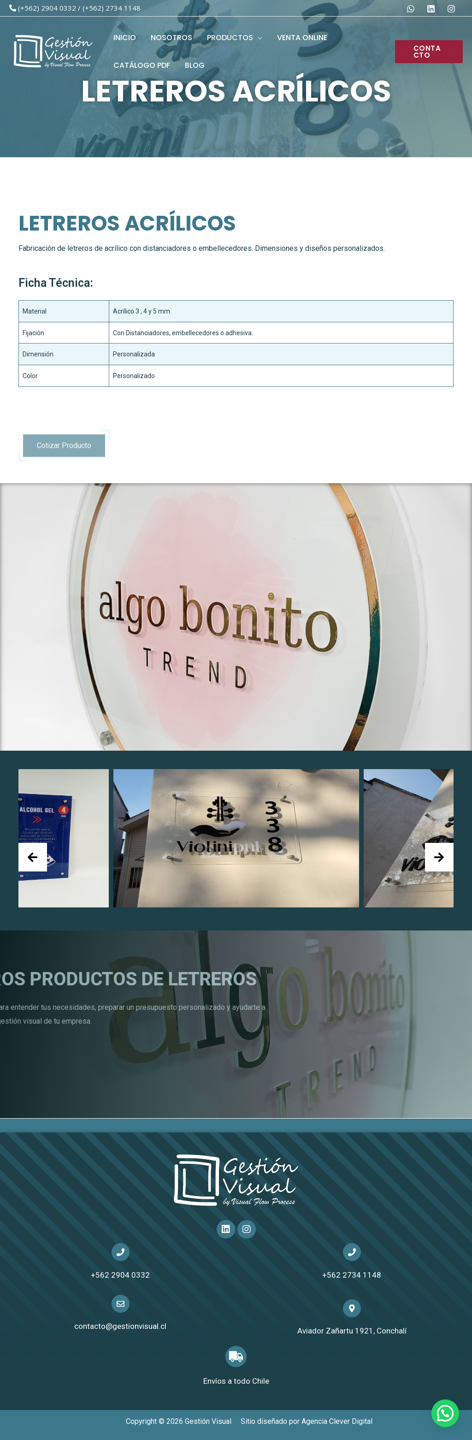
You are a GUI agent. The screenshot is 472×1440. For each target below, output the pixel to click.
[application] (257, 37)
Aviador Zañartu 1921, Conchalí (352, 1330)
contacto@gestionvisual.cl (120, 1326)
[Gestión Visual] (53, 51)
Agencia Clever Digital (336, 1421)
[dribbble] (452, 9)
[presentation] (32, 857)
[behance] (412, 9)
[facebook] (432, 9)
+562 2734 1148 (351, 1275)
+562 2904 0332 (120, 1275)
